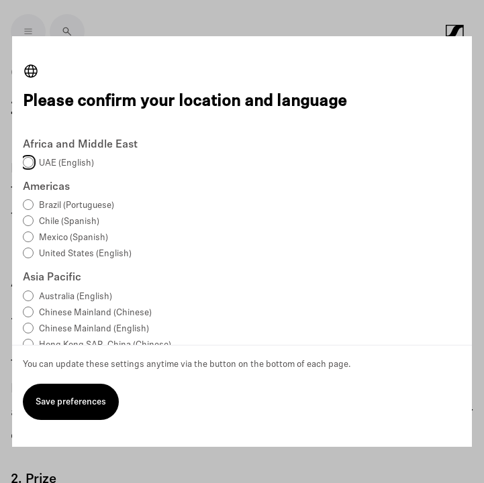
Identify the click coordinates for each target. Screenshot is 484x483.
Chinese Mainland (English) (94, 329)
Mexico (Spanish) (73, 237)
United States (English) (85, 254)
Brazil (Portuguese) (76, 205)
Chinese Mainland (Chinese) (95, 313)
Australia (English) (75, 296)
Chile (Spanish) (69, 221)
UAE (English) (66, 163)
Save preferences (71, 402)
